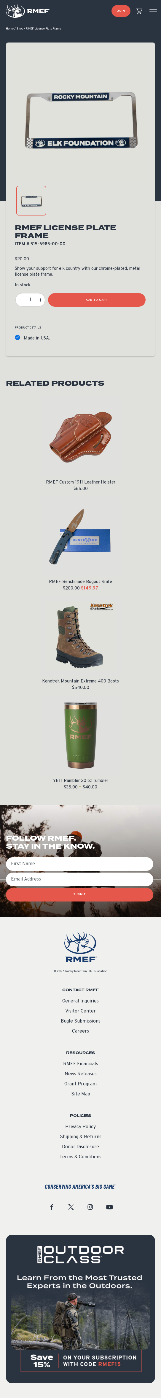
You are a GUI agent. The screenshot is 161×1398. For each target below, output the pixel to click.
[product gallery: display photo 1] (31, 200)
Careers (80, 1031)
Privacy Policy (80, 1127)
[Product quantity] (30, 299)
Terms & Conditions (80, 1157)
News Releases (81, 1074)
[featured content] (80, 1309)
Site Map (80, 1094)
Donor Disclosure (80, 1147)
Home (10, 29)
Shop (19, 29)
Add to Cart (97, 300)
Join (121, 11)
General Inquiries (80, 1001)
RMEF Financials (80, 1064)
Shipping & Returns (80, 1137)
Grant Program (80, 1084)
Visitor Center (80, 1011)
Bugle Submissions (81, 1021)
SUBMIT (80, 894)
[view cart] (139, 11)
